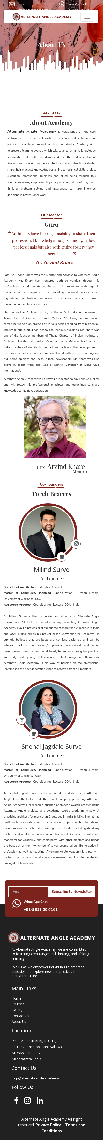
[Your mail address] (28, 891)
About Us (19, 1021)
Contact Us (20, 1015)
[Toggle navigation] (87, 16)
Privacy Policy (48, 1125)
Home (16, 998)
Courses (18, 1004)
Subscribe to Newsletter (71, 891)
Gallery (17, 1010)
